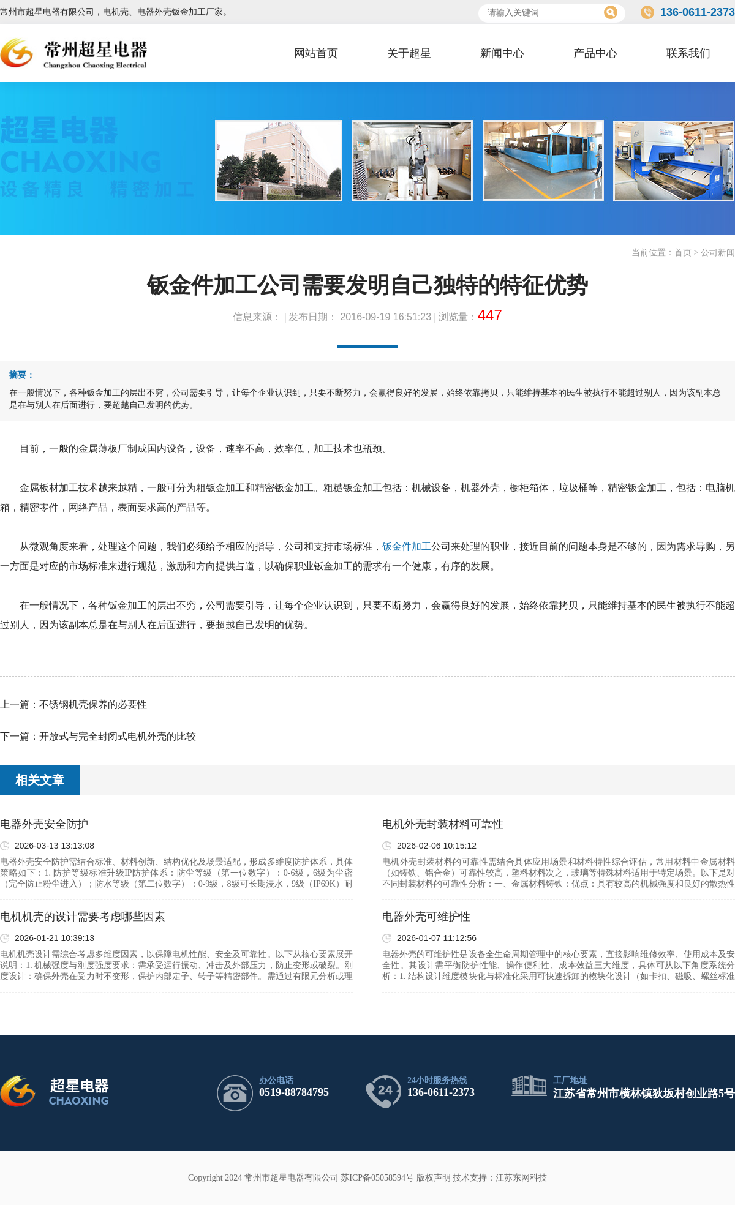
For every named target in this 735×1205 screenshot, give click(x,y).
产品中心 (595, 53)
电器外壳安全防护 (44, 824)
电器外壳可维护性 (426, 916)
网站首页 (316, 53)
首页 (683, 252)
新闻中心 (502, 53)
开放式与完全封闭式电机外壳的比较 (117, 736)
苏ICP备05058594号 (377, 1177)
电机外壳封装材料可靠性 (442, 824)
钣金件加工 (406, 546)
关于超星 (409, 53)
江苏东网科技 (521, 1177)
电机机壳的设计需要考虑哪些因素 (82, 916)
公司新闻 (718, 252)
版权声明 (434, 1177)
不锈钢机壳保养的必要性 (93, 704)
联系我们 (688, 53)
